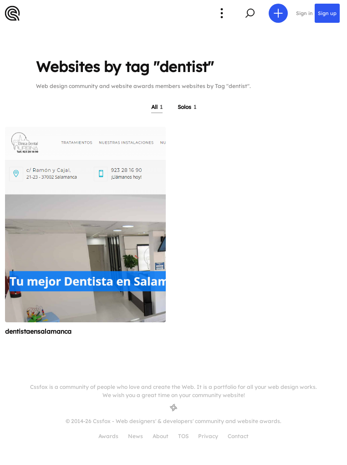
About (160, 436)
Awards (108, 436)
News (135, 436)
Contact (238, 436)
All (157, 106)
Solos (187, 106)
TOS (183, 436)
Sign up (327, 13)
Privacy (208, 436)
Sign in (304, 13)
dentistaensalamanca (38, 331)
